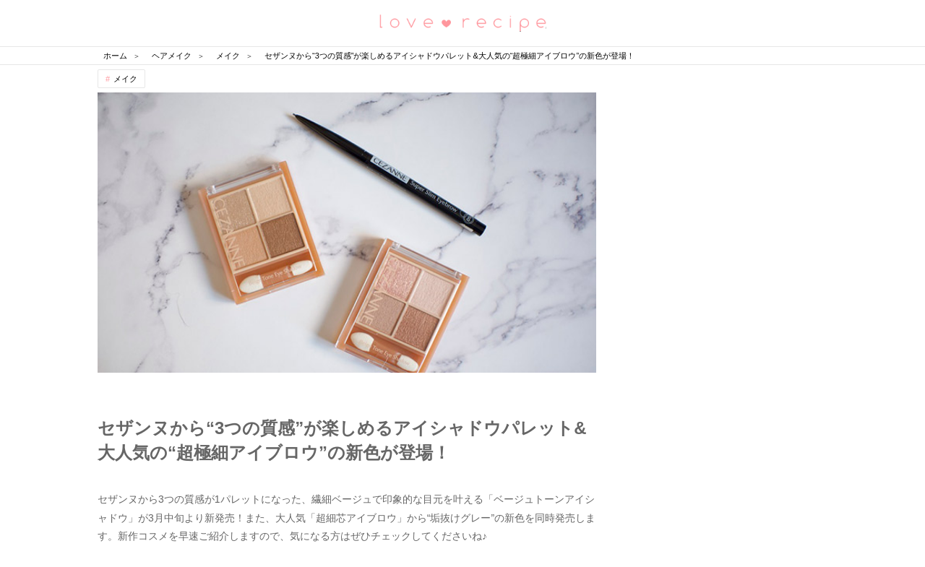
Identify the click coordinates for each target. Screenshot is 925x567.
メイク (125, 78)
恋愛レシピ (462, 22)
